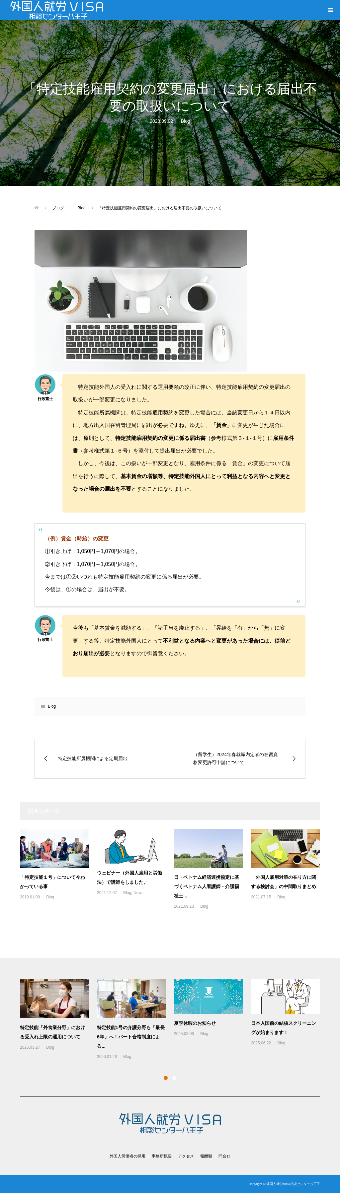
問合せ (224, 1156)
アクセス (186, 1156)
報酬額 (206, 1156)
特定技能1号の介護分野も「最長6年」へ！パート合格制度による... (131, 1037)
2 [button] (174, 1078)
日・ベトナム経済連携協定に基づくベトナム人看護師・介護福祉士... (206, 886)
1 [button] (166, 1078)
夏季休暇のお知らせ (195, 1023)
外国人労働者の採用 (127, 1156)
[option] (174, 1020)
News (138, 892)
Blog (185, 121)
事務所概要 (162, 1156)
